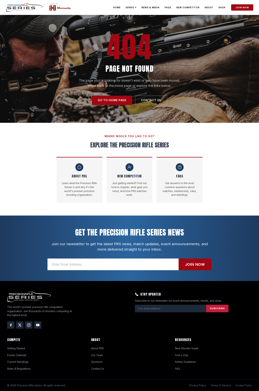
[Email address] (113, 264)
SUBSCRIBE (217, 308)
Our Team (97, 355)
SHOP (221, 7)
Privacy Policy (197, 385)
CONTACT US (151, 100)
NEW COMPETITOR (187, 7)
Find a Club (181, 355)
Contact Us (97, 368)
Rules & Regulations (19, 368)
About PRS (97, 348)
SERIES (131, 7)
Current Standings (17, 361)
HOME (117, 7)
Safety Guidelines (185, 361)
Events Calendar (17, 355)
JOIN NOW (242, 7)
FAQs (168, 7)
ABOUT (209, 7)
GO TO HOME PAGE (112, 100)
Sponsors (97, 361)
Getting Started (16, 348)
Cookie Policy (243, 385)
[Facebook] (10, 325)
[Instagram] (28, 325)
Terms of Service (220, 385)
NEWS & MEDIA (150, 7)
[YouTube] (37, 325)
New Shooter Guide (186, 348)
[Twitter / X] (19, 325)
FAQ (177, 368)
